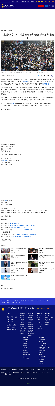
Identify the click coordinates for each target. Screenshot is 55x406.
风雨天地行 (41, 354)
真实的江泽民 (42, 350)
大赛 (13, 1)
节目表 (27, 308)
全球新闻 (22, 315)
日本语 (13, 302)
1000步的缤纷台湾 (26, 355)
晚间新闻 (22, 321)
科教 (12, 321)
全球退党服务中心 (36, 372)
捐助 (46, 1)
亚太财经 (22, 333)
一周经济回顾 (23, 328)
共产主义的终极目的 (43, 345)
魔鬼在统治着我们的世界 (44, 347)
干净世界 (23, 372)
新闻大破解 (30, 324)
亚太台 (36, 300)
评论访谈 (30, 313)
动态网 (48, 372)
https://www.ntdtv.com (14, 223)
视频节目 (20, 308)
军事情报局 (30, 326)
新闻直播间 (41, 5)
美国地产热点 (40, 328)
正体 (22, 1)
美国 (8, 318)
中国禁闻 (22, 319)
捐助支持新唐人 (41, 308)
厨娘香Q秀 (25, 352)
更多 (14, 374)
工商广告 (41, 363)
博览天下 (9, 327)
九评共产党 (41, 348)
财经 (12, 319)
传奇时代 (41, 341)
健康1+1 (47, 315)
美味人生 (25, 347)
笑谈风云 (39, 317)
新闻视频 (22, 313)
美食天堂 (25, 345)
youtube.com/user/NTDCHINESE (23, 230)
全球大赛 (14, 329)
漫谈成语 (39, 322)
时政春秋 (30, 321)
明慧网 (43, 372)
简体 (25, 1)
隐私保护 (21, 369)
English (46, 300)
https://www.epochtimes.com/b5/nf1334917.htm (22, 225)
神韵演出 (9, 329)
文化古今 (39, 326)
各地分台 (17, 1)
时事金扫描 (30, 319)
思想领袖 (30, 322)
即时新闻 (9, 326)
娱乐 (16, 316)
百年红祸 (41, 352)
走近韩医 (47, 324)
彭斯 (12, 103)
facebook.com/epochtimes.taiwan (26, 234)
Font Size (48, 75)
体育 (16, 318)
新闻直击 (22, 322)
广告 (42, 1)
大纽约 (7, 300)
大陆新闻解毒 (31, 333)
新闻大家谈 (30, 315)
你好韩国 (25, 343)
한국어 (18, 302)
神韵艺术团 (10, 372)
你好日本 (25, 341)
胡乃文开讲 (47, 319)
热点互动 (30, 317)
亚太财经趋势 (23, 331)
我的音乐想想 (26, 358)
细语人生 (30, 335)
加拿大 (12, 300)
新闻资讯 (6, 30)
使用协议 (27, 369)
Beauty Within (26, 348)
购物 (53, 1)
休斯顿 (24, 300)
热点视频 (14, 324)
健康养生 (47, 313)
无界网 (3, 374)
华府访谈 (22, 326)
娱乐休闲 (25, 337)
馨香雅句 (39, 321)
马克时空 (30, 331)
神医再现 (47, 322)
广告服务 (38, 369)
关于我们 (10, 369)
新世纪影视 (8, 374)
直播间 (32, 308)
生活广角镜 (25, 339)
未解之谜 (39, 315)
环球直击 (22, 317)
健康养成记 (47, 321)
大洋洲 (20, 300)
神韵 (9, 1)
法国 (28, 300)
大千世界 (25, 350)
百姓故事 (41, 358)
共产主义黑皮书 (42, 356)
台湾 (12, 318)
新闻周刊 (22, 324)
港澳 (10, 30)
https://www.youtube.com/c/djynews (21, 236)
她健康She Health (49, 317)
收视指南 (15, 369)
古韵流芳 (39, 319)
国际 (8, 316)
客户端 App (50, 369)
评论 (8, 319)
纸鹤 (49, 82)
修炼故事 (41, 361)
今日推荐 (14, 326)
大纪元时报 (16, 372)
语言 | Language (30, 1)
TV (46, 5)
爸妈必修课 (39, 324)
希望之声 (29, 372)
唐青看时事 (30, 328)
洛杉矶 (16, 300)
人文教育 (39, 313)
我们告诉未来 (42, 339)
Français (3, 302)
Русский (9, 302)
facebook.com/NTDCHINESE (19, 227)
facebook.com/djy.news (17, 232)
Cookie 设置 (27, 383)
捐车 (49, 1)
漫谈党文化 (41, 359)
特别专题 (41, 337)
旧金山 (31, 300)
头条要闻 (9, 324)
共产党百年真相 (42, 343)
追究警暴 (25, 82)
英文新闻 (38, 1)
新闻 (9, 313)
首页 (2, 30)
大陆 (8, 321)
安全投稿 (32, 369)
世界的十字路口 (31, 330)
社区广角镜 (22, 330)
